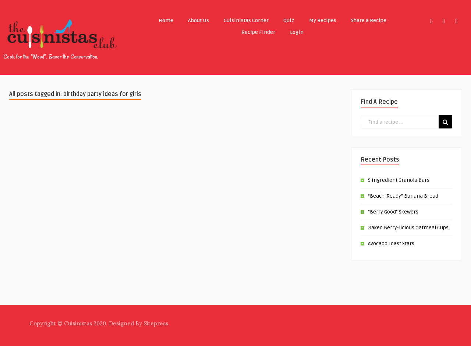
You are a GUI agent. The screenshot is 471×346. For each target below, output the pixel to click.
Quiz (288, 20)
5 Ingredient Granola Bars (398, 180)
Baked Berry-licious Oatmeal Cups (408, 228)
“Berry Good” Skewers (393, 212)
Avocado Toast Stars (391, 243)
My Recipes (322, 20)
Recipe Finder (258, 32)
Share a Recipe (368, 20)
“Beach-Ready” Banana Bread (403, 196)
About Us (198, 20)
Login (297, 32)
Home (166, 20)
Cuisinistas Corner (246, 20)
